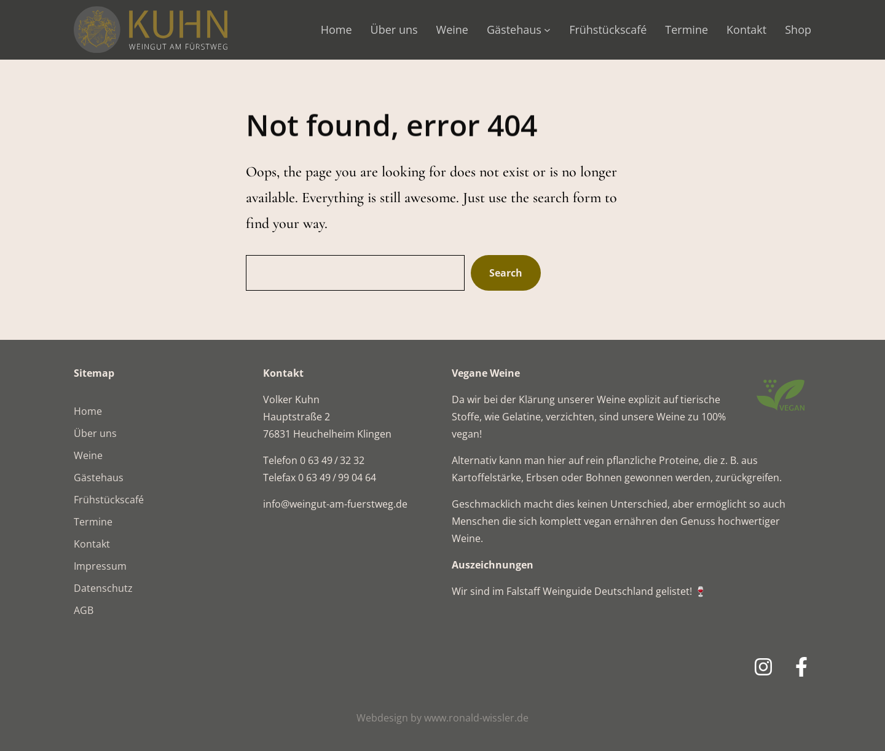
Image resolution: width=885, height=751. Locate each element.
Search (505, 273)
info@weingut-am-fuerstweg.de (335, 504)
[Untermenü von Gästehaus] (547, 29)
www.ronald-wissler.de (476, 718)
